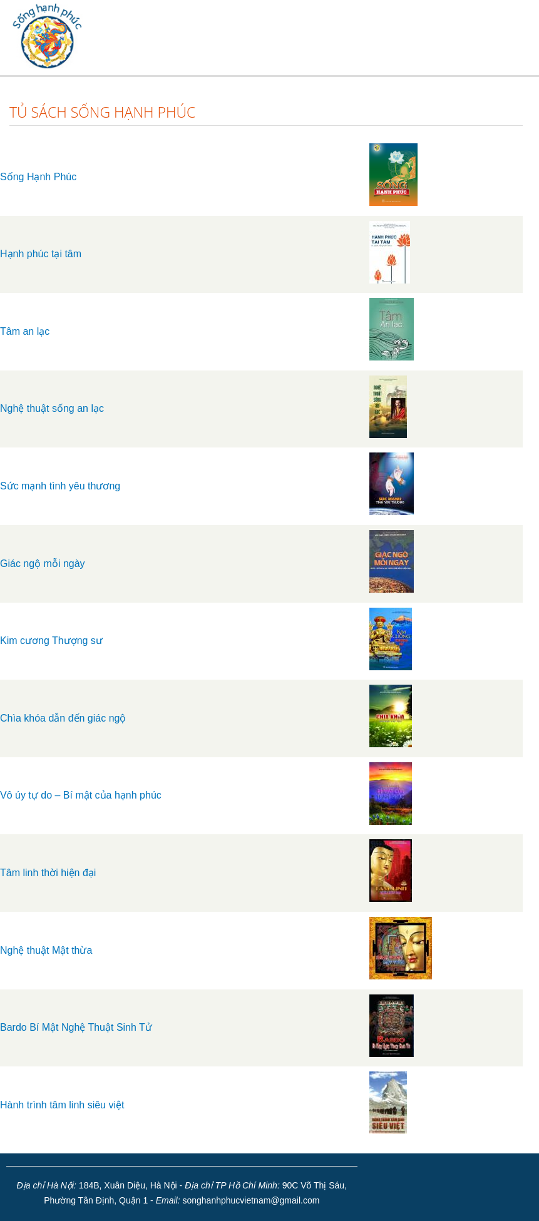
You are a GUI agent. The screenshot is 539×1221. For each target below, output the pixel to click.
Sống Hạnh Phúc (38, 176)
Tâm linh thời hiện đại (48, 872)
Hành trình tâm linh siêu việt (62, 1105)
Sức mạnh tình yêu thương (60, 486)
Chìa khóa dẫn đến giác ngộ (63, 718)
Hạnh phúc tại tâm (40, 253)
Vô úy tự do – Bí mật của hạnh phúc (81, 795)
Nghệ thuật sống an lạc (52, 408)
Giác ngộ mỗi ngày (42, 563)
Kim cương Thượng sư (51, 640)
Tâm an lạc (24, 331)
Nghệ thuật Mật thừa (46, 950)
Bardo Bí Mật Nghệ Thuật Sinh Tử (76, 1027)
